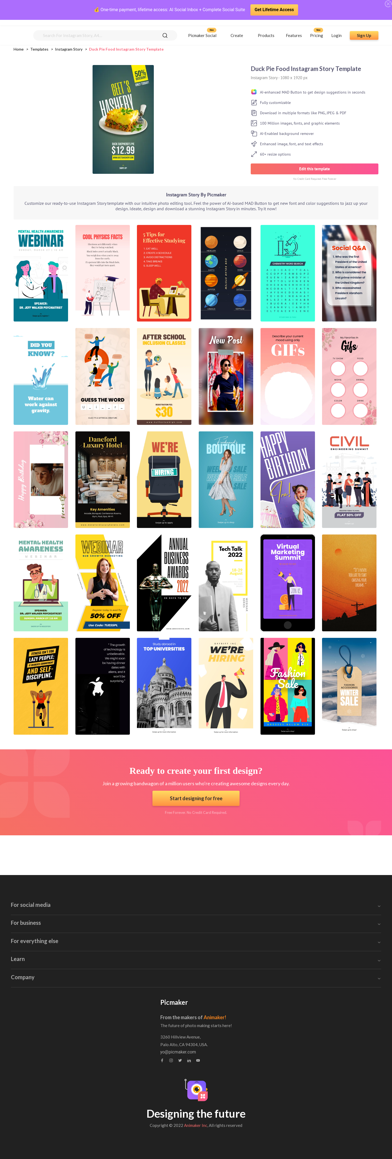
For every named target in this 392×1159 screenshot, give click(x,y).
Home (19, 49)
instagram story (68, 49)
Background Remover (292, 971)
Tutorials (59, 1027)
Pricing (316, 29)
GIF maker (62, 971)
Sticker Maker (285, 929)
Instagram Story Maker (75, 929)
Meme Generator (288, 939)
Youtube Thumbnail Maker (78, 897)
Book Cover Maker (289, 886)
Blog (55, 1016)
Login (336, 29)
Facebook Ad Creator (73, 907)
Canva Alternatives (290, 982)
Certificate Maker (288, 897)
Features (294, 29)
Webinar (59, 1038)
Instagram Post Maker (74, 939)
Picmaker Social (202, 29)
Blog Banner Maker (180, 907)
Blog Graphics (175, 918)
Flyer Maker (173, 960)
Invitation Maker (177, 897)
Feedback (169, 1038)
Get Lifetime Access (274, 9)
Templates (39, 49)
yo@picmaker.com (287, 1052)
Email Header (175, 886)
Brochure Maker (287, 907)
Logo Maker (173, 971)
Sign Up (364, 29)
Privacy (167, 1048)
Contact (168, 1027)
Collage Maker (285, 960)
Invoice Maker (175, 939)
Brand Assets (64, 1048)
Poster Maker (175, 929)
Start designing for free (196, 798)
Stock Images (285, 918)
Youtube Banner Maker (74, 886)
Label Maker (174, 950)
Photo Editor (284, 950)
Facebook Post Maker (74, 918)
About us (169, 1016)
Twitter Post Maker (71, 950)
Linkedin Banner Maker (75, 960)
